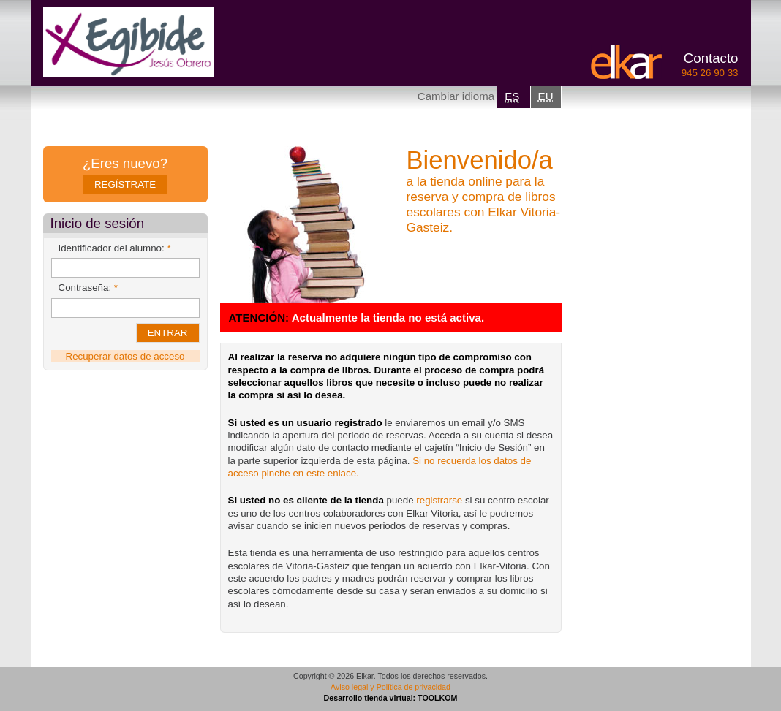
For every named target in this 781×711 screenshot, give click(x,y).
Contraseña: (88, 287)
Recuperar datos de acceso (125, 356)
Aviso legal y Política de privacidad (390, 687)
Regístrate (125, 184)
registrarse (439, 500)
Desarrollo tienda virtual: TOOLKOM (391, 697)
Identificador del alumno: (115, 248)
